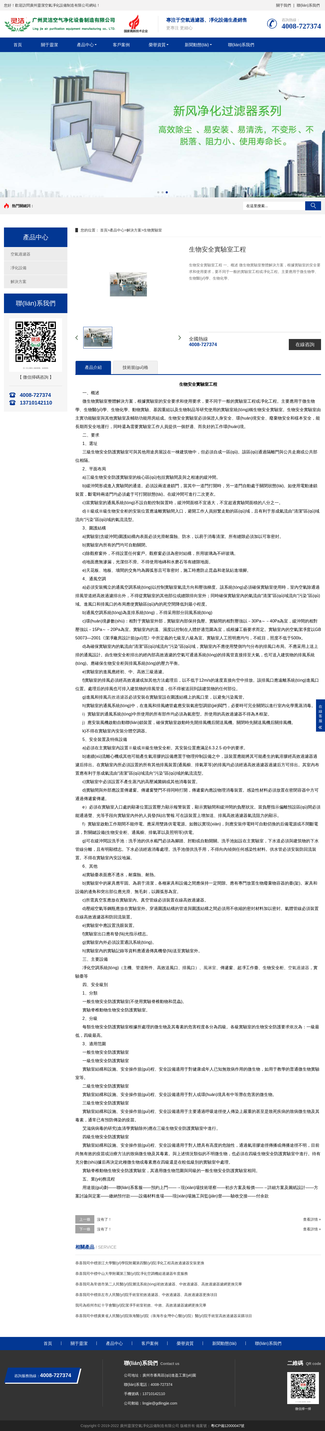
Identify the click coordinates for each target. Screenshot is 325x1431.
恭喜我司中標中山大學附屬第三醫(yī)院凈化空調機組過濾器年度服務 (131, 1273)
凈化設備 (18, 268)
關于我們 (283, 5)
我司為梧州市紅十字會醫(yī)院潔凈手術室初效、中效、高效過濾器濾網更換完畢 (140, 1305)
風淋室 (209, 967)
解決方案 (18, 281)
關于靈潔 (49, 45)
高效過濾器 (117, 697)
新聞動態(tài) (197, 45)
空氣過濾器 (20, 254)
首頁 (17, 45)
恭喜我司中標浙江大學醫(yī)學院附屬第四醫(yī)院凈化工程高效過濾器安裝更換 (139, 1263)
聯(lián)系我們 (308, 5)
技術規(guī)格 (135, 367)
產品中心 (85, 45)
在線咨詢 (304, 344)
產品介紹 (93, 367)
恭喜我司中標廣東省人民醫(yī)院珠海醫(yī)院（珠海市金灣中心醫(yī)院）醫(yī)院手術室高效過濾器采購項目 (163, 1316)
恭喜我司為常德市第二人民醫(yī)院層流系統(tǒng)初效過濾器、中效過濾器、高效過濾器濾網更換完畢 (158, 1284)
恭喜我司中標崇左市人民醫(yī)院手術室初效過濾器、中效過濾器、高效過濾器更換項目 (146, 1295)
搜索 (313, 205)
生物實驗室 (152, 230)
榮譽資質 (157, 45)
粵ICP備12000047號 (228, 1426)
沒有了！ (104, 1219)
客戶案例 (121, 45)
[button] (158, 192)
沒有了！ (104, 1229)
